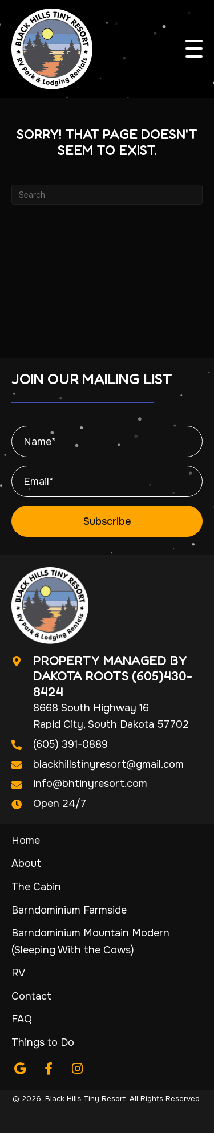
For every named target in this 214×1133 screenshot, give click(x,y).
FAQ (21, 1019)
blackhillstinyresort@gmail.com (108, 764)
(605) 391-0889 (70, 744)
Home (25, 840)
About (26, 863)
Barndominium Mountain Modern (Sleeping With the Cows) (90, 941)
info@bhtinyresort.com (90, 783)
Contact (31, 996)
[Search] (107, 195)
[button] (194, 49)
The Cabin (36, 887)
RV (18, 973)
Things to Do (42, 1042)
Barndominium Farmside (69, 910)
